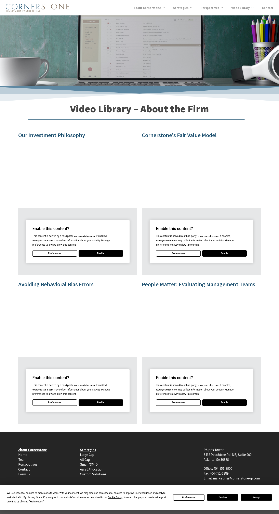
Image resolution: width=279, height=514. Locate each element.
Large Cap (87, 454)
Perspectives (27, 464)
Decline (222, 497)
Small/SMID (89, 464)
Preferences (189, 497)
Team (22, 459)
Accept (256, 497)
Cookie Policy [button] (115, 497)
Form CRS (25, 474)
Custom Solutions (93, 474)
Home (22, 454)
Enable (100, 253)
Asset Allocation (91, 469)
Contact (24, 469)
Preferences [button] (36, 501)
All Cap (85, 459)
